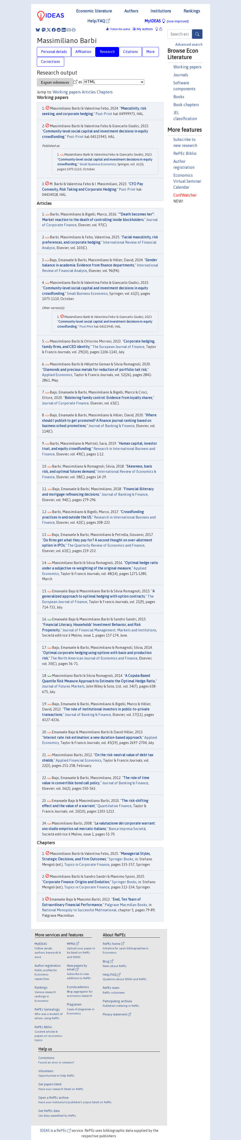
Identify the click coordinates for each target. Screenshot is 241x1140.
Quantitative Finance (114, 806)
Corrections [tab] (50, 62)
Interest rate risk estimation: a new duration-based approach (92, 738)
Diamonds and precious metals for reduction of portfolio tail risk (95, 370)
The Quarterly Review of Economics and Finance (106, 545)
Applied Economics (57, 375)
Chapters (105, 92)
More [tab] (150, 52)
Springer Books (121, 859)
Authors (131, 11)
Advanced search (188, 44)
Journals (180, 75)
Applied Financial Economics (78, 760)
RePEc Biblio (184, 153)
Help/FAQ (98, 21)
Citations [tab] (130, 52)
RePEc (63, 1131)
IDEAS (45, 1131)
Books (178, 96)
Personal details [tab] (54, 52)
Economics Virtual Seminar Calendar (187, 181)
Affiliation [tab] (83, 52)
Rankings (192, 11)
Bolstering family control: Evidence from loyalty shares (108, 398)
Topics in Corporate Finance (86, 865)
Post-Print (104, 114)
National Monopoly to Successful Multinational (79, 910)
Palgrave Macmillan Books (126, 905)
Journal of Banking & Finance (112, 426)
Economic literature (94, 11)
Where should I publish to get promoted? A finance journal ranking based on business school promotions (99, 420)
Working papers (187, 67)
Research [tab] (107, 52)
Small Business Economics (98, 164)
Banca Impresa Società (127, 829)
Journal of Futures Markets (63, 686)
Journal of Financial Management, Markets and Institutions (109, 630)
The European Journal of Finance (118, 347)
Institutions (160, 11)
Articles (89, 92)
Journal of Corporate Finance (65, 403)
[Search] (197, 34)
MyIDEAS (167, 21)
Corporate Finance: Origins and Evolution (76, 882)
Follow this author (120, 29)
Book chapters (186, 104)
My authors (143, 29)
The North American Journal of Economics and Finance (94, 658)
